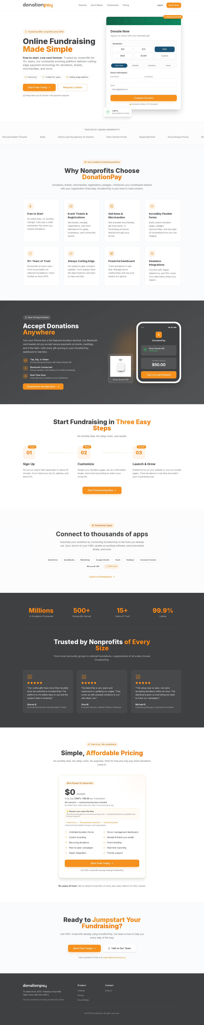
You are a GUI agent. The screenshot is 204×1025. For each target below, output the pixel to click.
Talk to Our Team (119, 948)
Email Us (108, 990)
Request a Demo (72, 89)
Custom (164, 57)
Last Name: (148, 78)
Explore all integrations (102, 576)
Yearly (168, 67)
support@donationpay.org (114, 957)
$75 (143, 50)
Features (83, 5)
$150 (164, 50)
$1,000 (144, 57)
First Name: (114, 78)
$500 (122, 57)
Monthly (135, 67)
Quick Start (174, 5)
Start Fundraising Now (102, 490)
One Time (119, 67)
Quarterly (151, 67)
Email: (112, 87)
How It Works (97, 5)
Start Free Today (39, 89)
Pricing (126, 5)
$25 (122, 50)
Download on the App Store (43, 386)
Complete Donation (144, 99)
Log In (160, 5)
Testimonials (113, 5)
